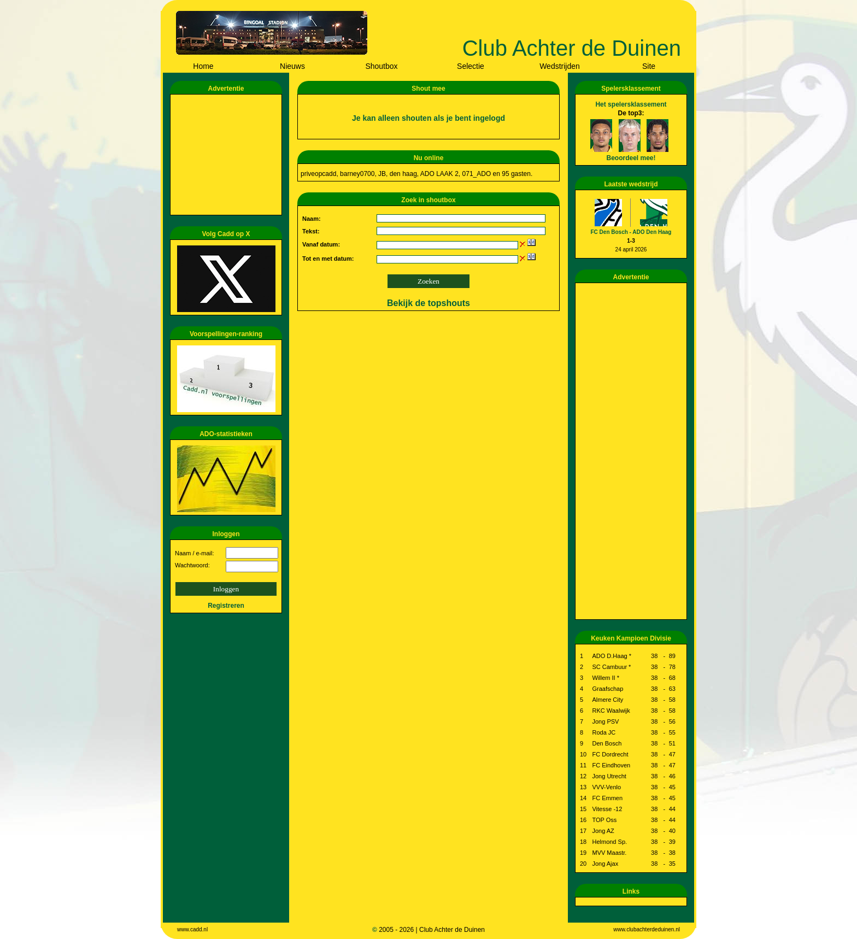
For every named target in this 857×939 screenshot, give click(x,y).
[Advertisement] (228, 154)
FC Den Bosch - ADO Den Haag (631, 232)
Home (203, 66)
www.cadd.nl (192, 929)
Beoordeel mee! (630, 158)
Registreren (226, 605)
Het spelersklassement (630, 104)
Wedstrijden (559, 66)
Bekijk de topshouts (428, 303)
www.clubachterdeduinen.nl (646, 929)
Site (648, 66)
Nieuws (292, 66)
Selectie (470, 66)
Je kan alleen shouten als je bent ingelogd (428, 118)
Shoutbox (381, 66)
